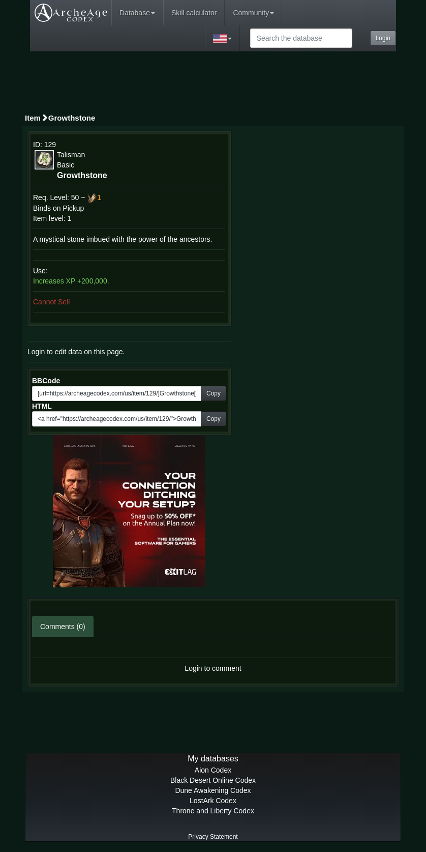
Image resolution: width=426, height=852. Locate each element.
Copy (213, 393)
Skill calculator (194, 13)
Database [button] (137, 13)
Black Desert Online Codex (213, 780)
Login (383, 38)
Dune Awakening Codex (213, 790)
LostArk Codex (213, 801)
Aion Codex (213, 770)
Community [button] (253, 13)
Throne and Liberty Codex (213, 811)
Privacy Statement (212, 836)
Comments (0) (62, 626)
